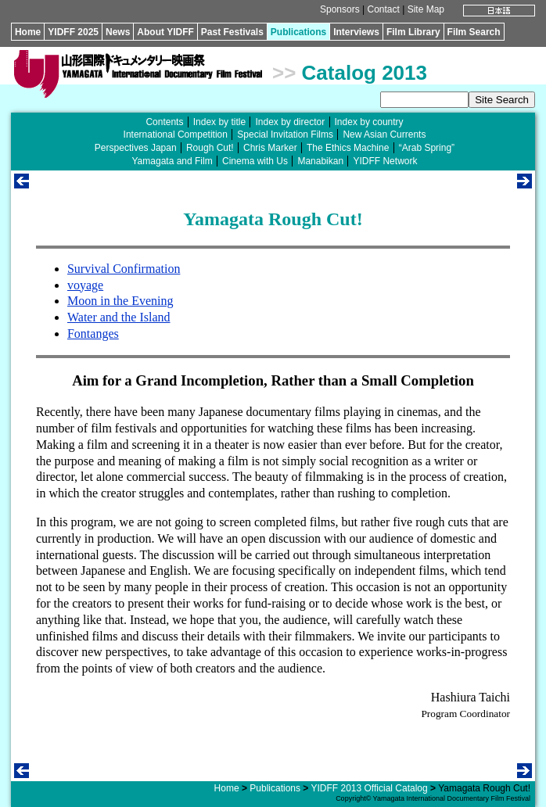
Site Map (426, 9)
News (118, 32)
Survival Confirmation (123, 268)
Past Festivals (232, 32)
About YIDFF (165, 32)
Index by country (369, 122)
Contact (384, 9)
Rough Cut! (210, 147)
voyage (85, 285)
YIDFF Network (385, 161)
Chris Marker (270, 147)
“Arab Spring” (426, 147)
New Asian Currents (384, 134)
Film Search (474, 32)
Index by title (219, 122)
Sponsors (340, 9)
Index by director (290, 122)
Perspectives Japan (136, 147)
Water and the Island (119, 317)
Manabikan (320, 161)
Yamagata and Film (172, 161)
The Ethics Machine (348, 147)
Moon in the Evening (120, 300)
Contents (164, 122)
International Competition (176, 134)
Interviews (356, 32)
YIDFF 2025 (73, 32)
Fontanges (93, 333)
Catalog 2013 (364, 72)
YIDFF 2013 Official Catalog (369, 788)
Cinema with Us (255, 161)
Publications (298, 32)
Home (28, 32)
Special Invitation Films (285, 134)
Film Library (413, 32)
